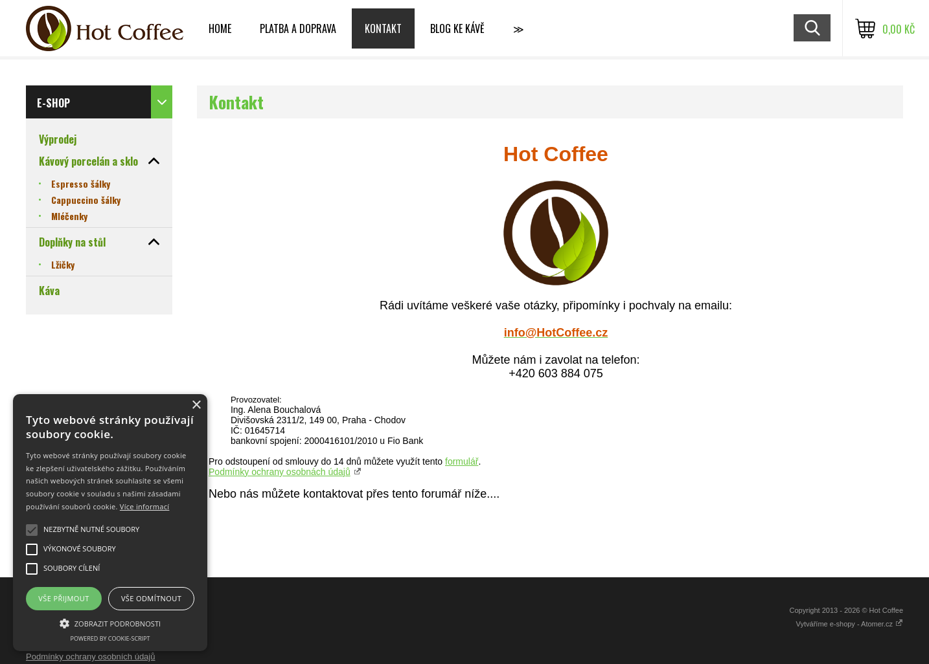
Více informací (145, 506)
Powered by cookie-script (110, 638)
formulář (461, 461)
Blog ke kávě (457, 28)
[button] (110, 622)
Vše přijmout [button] (63, 598)
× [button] (196, 405)
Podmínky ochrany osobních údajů (90, 656)
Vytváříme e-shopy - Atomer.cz (849, 624)
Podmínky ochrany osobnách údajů (279, 472)
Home (220, 28)
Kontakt (383, 28)
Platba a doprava (298, 28)
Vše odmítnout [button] (151, 598)
